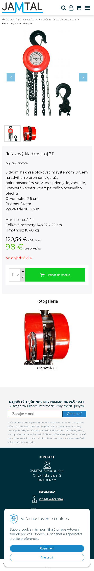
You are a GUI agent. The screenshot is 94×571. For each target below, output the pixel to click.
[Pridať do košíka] (55, 275)
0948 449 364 (51, 499)
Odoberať (74, 414)
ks (18, 274)
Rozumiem (47, 548)
